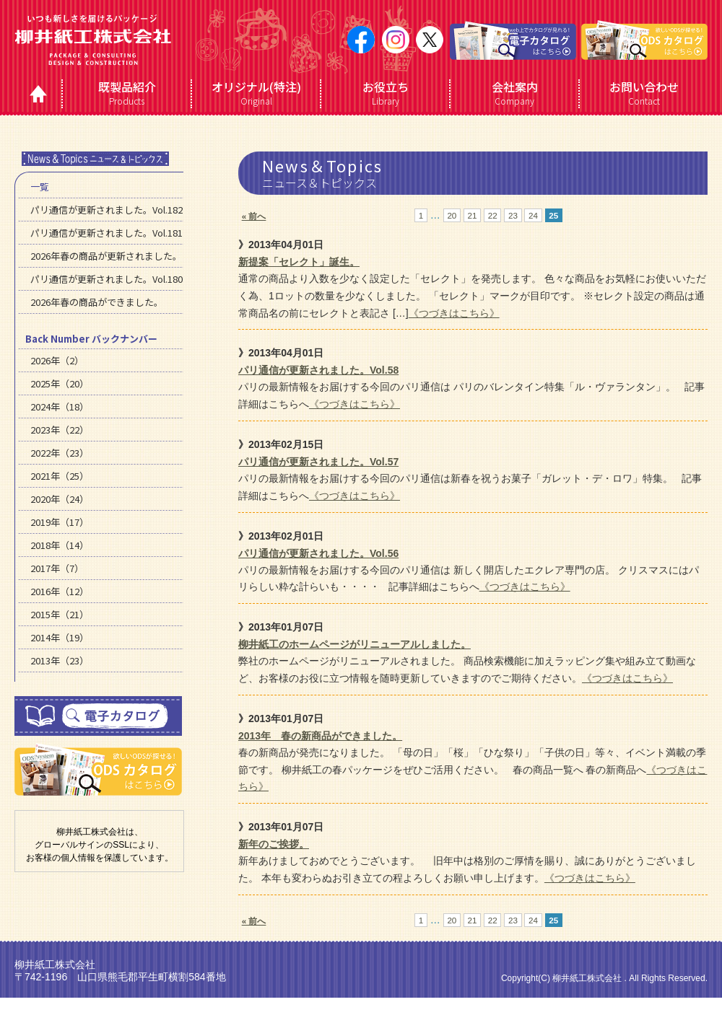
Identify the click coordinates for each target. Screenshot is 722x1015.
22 (492, 215)
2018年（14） (59, 545)
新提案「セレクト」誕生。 (299, 262)
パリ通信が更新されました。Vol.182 (106, 209)
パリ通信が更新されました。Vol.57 (318, 461)
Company (514, 93)
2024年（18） (59, 406)
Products (126, 93)
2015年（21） (59, 614)
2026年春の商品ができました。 (96, 302)
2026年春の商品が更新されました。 (106, 256)
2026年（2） (57, 360)
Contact (643, 93)
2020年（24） (59, 499)
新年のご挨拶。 (273, 844)
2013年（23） (59, 660)
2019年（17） (59, 522)
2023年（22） (59, 429)
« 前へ (254, 216)
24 (533, 215)
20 (451, 215)
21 (472, 215)
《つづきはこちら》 (454, 313)
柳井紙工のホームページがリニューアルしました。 (354, 644)
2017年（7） (57, 568)
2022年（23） (59, 453)
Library (385, 93)
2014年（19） (59, 637)
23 (513, 215)
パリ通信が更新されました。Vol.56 (318, 553)
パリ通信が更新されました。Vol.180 (106, 279)
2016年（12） (59, 591)
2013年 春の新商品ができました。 (320, 736)
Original (255, 93)
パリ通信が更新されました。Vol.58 (318, 370)
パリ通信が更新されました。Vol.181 (106, 233)
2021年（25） (59, 476)
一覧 (39, 186)
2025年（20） (59, 383)
